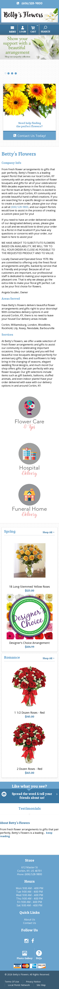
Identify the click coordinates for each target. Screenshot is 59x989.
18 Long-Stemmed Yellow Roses (29, 586)
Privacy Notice (33, 981)
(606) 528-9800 (32, 3)
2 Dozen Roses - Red (29, 769)
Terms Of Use (12, 981)
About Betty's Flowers (15, 823)
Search (45, 31)
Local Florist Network (19, 985)
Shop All (49, 532)
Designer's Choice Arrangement (29, 643)
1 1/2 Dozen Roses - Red (29, 712)
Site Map (41, 985)
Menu (12, 31)
